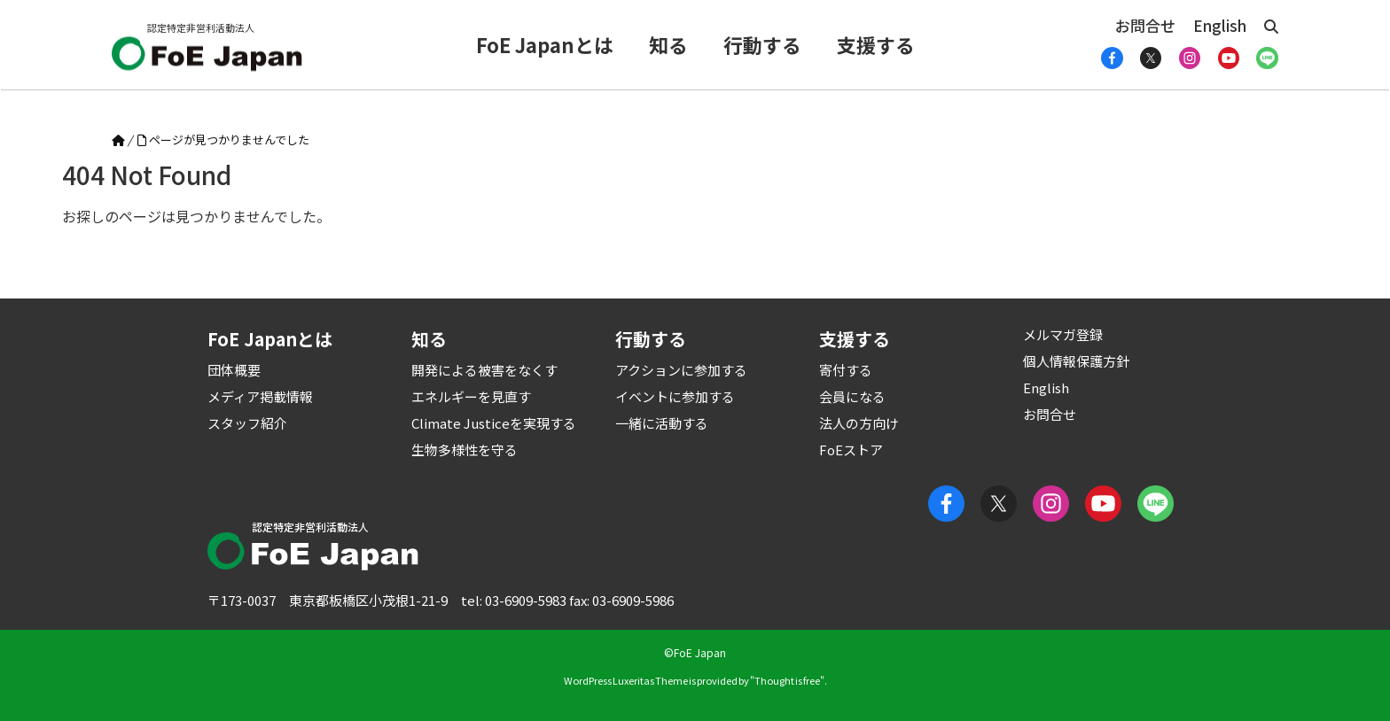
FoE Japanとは (544, 44)
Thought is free (787, 680)
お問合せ (1145, 25)
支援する (876, 44)
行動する (762, 44)
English (1219, 25)
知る (668, 44)
